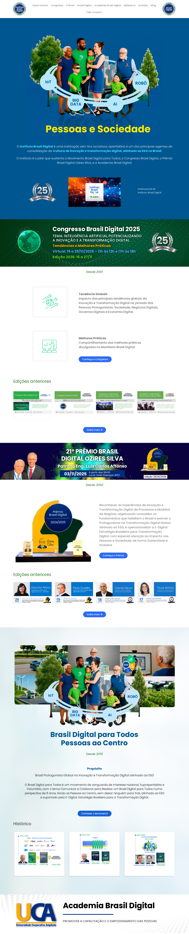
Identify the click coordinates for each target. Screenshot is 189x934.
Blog (153, 5)
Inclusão (143, 5)
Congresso (57, 5)
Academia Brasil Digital (107, 5)
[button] (94, 192)
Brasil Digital (85, 5)
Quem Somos (40, 5)
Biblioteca (129, 5)
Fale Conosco (94, 12)
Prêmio (70, 5)
